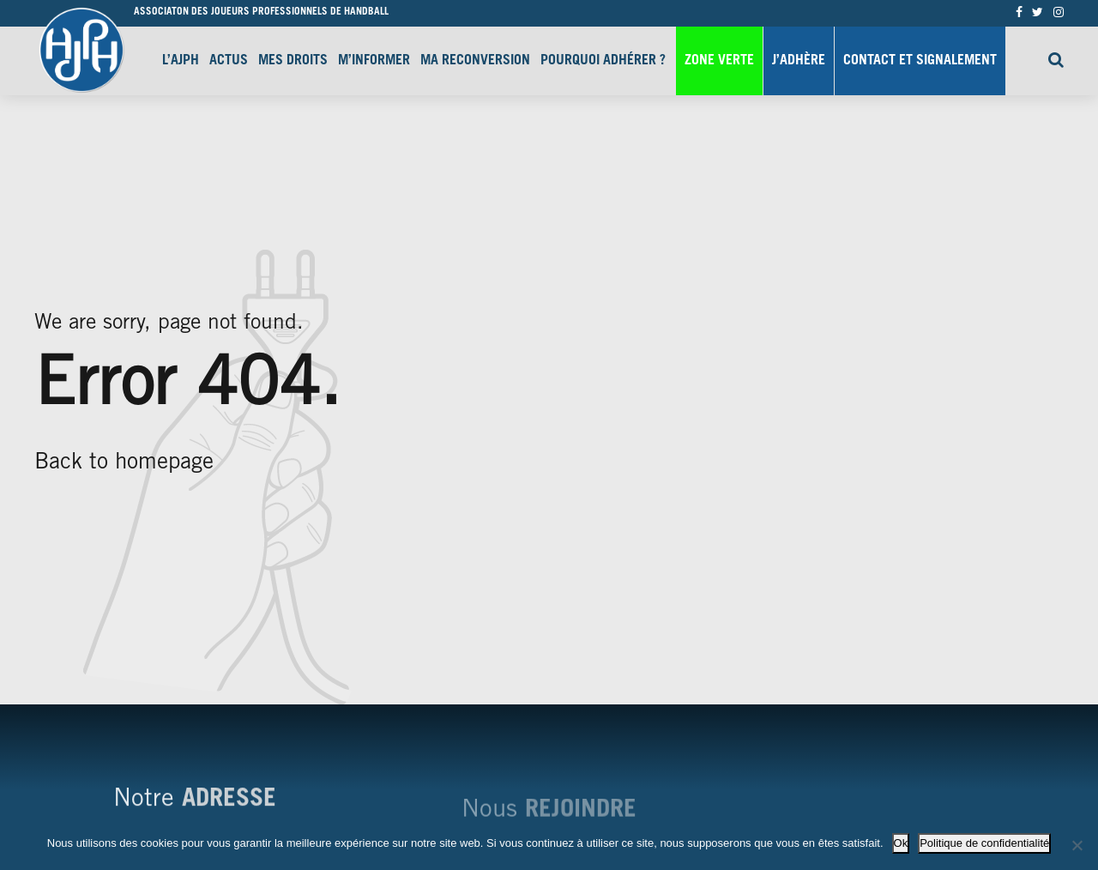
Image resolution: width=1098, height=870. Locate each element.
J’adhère (798, 61)
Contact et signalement (920, 61)
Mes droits (293, 61)
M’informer (374, 61)
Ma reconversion (475, 61)
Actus (228, 61)
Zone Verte (719, 61)
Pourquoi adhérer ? (603, 61)
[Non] (1076, 845)
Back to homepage (124, 463)
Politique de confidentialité (984, 843)
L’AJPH (180, 61)
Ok (901, 843)
